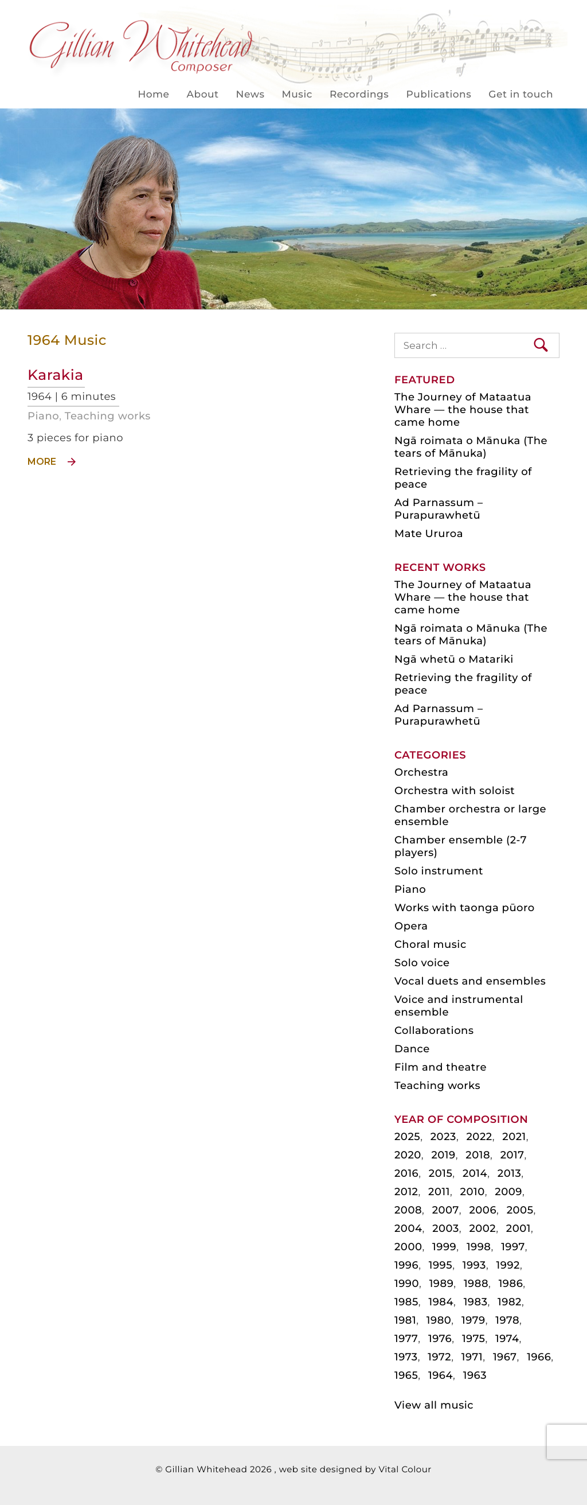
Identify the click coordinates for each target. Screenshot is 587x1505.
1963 (475, 1375)
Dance (412, 1049)
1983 (476, 1302)
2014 (475, 1173)
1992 (508, 1265)
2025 (407, 1136)
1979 (473, 1320)
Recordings (359, 94)
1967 (505, 1357)
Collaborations (434, 1030)
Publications (438, 94)
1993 (474, 1265)
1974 (507, 1338)
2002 (482, 1228)
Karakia (56, 375)
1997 (513, 1246)
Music (297, 94)
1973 (406, 1357)
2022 (479, 1136)
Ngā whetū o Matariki (454, 659)
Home (153, 94)
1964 (440, 1375)
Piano (43, 416)
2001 (518, 1228)
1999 (444, 1246)
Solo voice (422, 962)
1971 (472, 1357)
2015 (440, 1173)
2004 (408, 1228)
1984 (440, 1302)
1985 (406, 1302)
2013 (509, 1173)
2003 (445, 1228)
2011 (439, 1191)
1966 (539, 1357)
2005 (520, 1210)
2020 (407, 1155)
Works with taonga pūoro (464, 907)
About (203, 94)
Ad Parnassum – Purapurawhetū (438, 509)
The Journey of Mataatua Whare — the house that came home (462, 410)
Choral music (430, 944)
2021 (514, 1136)
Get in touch (520, 94)
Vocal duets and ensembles (470, 981)
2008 (408, 1210)
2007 (445, 1210)
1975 (474, 1338)
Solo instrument (438, 871)
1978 (507, 1320)
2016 (406, 1173)
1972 (439, 1357)
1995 (440, 1265)
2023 (443, 1136)
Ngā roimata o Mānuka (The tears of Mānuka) (470, 447)
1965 (406, 1375)
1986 (511, 1283)
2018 (477, 1155)
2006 (482, 1210)
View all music (433, 1405)
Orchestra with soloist (454, 790)
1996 (406, 1265)
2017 (512, 1155)
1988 (476, 1283)
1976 (440, 1338)
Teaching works (108, 416)
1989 (441, 1283)
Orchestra (421, 772)
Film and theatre (440, 1067)
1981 (405, 1320)
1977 (406, 1338)
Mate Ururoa (428, 533)
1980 (439, 1320)
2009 (508, 1191)
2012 (406, 1191)
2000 (408, 1246)
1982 (510, 1302)
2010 (472, 1191)
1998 (479, 1246)
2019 (443, 1155)
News (250, 94)
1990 (406, 1283)
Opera (411, 926)
